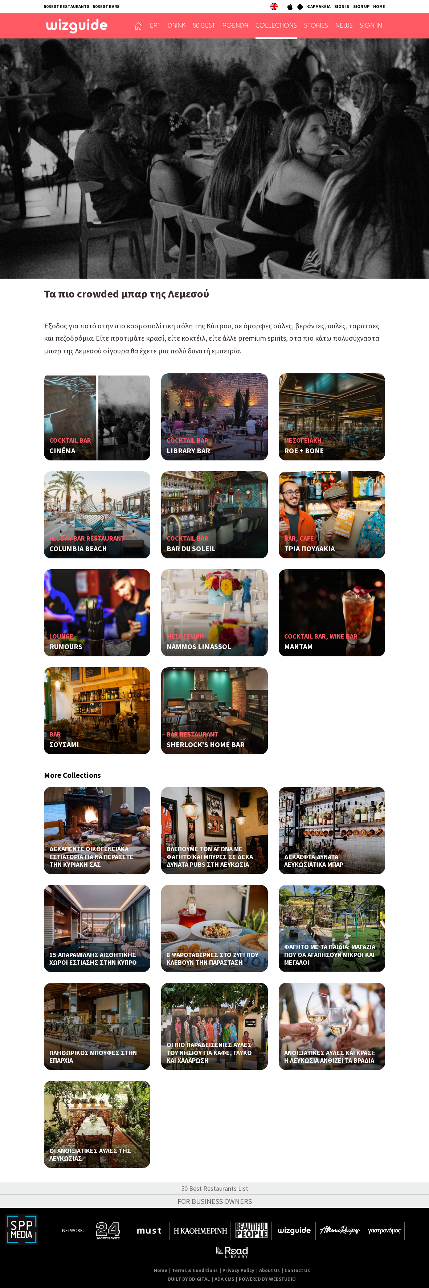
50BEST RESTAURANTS (66, 6)
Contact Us (297, 1270)
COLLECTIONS (276, 26)
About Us (269, 1270)
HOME (379, 6)
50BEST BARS (106, 6)
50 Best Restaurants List (214, 1188)
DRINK (176, 26)
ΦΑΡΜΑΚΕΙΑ (319, 6)
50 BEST (204, 26)
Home (160, 1270)
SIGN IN (342, 6)
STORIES (316, 26)
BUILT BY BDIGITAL (189, 1279)
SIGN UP (361, 6)
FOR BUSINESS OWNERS (214, 1201)
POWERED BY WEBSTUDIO (267, 1279)
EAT (155, 26)
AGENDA (235, 26)
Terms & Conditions (195, 1270)
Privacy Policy (238, 1270)
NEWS (344, 26)
